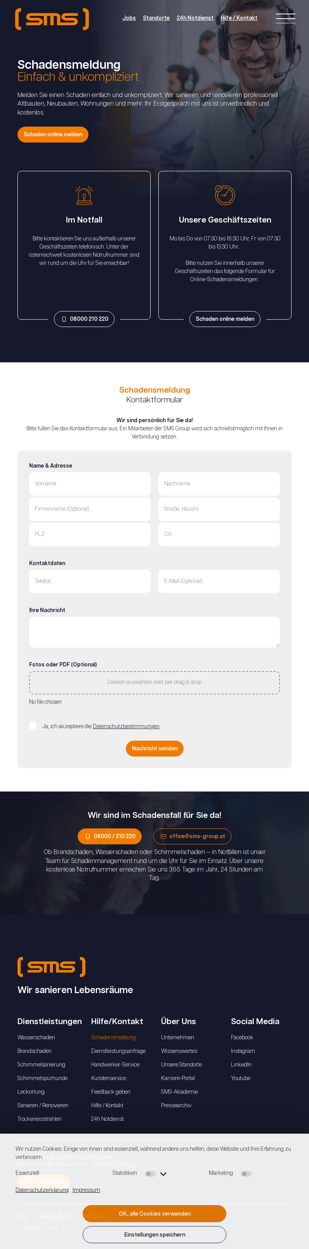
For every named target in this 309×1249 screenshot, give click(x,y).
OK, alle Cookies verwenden (155, 1214)
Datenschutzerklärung (42, 1190)
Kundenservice (108, 1078)
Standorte (155, 18)
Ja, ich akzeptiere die (101, 726)
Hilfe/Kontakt (117, 1022)
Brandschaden (34, 1051)
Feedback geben (110, 1092)
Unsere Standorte (181, 1065)
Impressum (86, 1190)
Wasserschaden (36, 1037)
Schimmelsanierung (41, 1065)
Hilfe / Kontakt (238, 18)
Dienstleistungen (49, 1022)
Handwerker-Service (115, 1065)
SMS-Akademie (179, 1092)
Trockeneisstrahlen (39, 1119)
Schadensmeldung (113, 1037)
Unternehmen (177, 1037)
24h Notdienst (194, 18)
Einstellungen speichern (154, 1235)
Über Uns (178, 1022)
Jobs (128, 18)
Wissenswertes (179, 1051)
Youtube (240, 1078)
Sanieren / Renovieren (42, 1105)
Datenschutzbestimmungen (126, 726)
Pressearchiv (176, 1105)
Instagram (243, 1051)
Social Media (255, 1022)
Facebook (242, 1037)
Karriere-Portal (178, 1078)
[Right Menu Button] (285, 19)
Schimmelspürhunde (42, 1078)
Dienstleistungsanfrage (118, 1051)
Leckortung (31, 1092)
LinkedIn (241, 1065)
